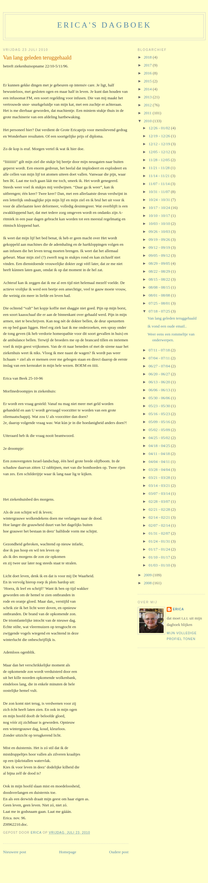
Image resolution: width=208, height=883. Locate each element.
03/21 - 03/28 (160, 477)
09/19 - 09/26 (160, 239)
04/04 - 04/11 (160, 461)
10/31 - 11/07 (160, 191)
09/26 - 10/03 (160, 231)
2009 (148, 575)
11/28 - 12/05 (160, 159)
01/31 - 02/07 (160, 533)
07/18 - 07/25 (160, 311)
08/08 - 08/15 (160, 287)
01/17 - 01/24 (160, 549)
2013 (148, 97)
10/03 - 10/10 (160, 223)
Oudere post (118, 852)
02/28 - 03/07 (160, 501)
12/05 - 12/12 (160, 152)
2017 (148, 65)
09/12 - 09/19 (160, 247)
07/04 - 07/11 (160, 358)
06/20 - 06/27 (160, 374)
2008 (148, 583)
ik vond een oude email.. (167, 326)
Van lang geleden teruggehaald (171, 318)
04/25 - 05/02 (160, 437)
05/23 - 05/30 (160, 406)
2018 (148, 57)
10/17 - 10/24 (160, 207)
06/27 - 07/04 (160, 366)
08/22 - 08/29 (160, 271)
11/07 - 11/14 (160, 183)
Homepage (67, 852)
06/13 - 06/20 (160, 382)
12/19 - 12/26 (160, 136)
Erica (178, 609)
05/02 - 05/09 (160, 429)
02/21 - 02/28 (160, 509)
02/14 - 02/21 (160, 517)
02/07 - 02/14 (160, 525)
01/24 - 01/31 (160, 541)
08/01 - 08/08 (160, 295)
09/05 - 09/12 (160, 255)
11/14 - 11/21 (160, 175)
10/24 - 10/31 (160, 199)
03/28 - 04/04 (160, 469)
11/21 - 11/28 (160, 167)
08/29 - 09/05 (160, 263)
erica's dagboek (104, 25)
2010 (148, 121)
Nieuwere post (14, 852)
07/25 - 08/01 (160, 303)
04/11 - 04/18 (160, 453)
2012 (148, 105)
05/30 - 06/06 (160, 398)
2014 (148, 89)
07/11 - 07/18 (160, 350)
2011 (148, 113)
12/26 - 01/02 (160, 128)
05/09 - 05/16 (160, 421)
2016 (148, 73)
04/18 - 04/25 (160, 445)
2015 (148, 81)
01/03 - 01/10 (160, 565)
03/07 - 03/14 (160, 493)
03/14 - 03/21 (160, 485)
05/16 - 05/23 (160, 413)
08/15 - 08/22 (160, 279)
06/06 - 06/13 (160, 390)
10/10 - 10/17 (160, 215)
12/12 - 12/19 (160, 144)
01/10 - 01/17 (160, 557)
